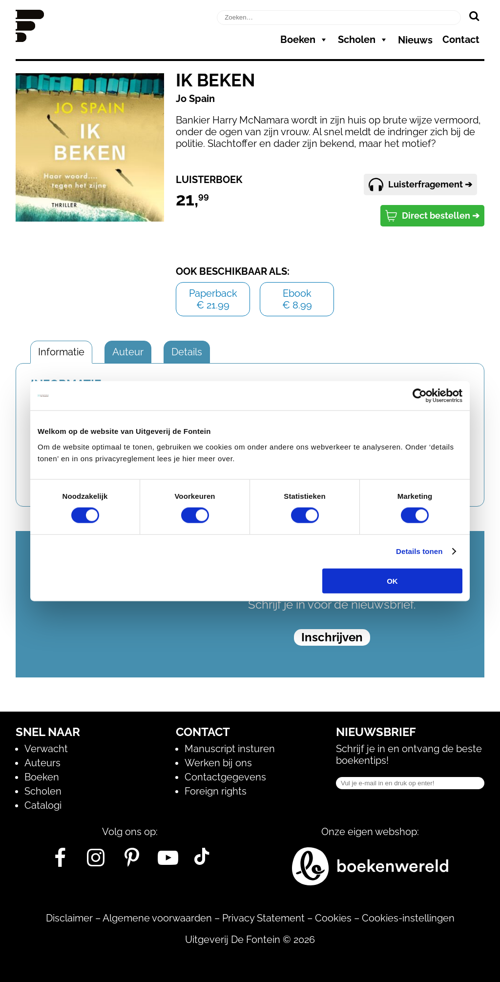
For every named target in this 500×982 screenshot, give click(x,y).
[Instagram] (96, 861)
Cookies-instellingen (408, 918)
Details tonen (419, 551)
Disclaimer (69, 918)
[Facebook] (59, 861)
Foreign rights (216, 791)
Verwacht (46, 749)
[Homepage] (30, 38)
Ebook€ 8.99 (297, 299)
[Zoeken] (473, 15)
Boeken (304, 39)
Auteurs (42, 763)
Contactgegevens (225, 777)
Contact (460, 39)
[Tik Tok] (201, 861)
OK (392, 580)
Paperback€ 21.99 (213, 299)
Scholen (363, 39)
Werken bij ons (218, 763)
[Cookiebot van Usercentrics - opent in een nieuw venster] (419, 396)
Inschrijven (332, 637)
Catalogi (43, 805)
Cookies (333, 918)
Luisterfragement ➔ (420, 184)
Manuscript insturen (230, 749)
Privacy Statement (263, 918)
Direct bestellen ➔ (432, 216)
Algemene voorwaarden (157, 918)
